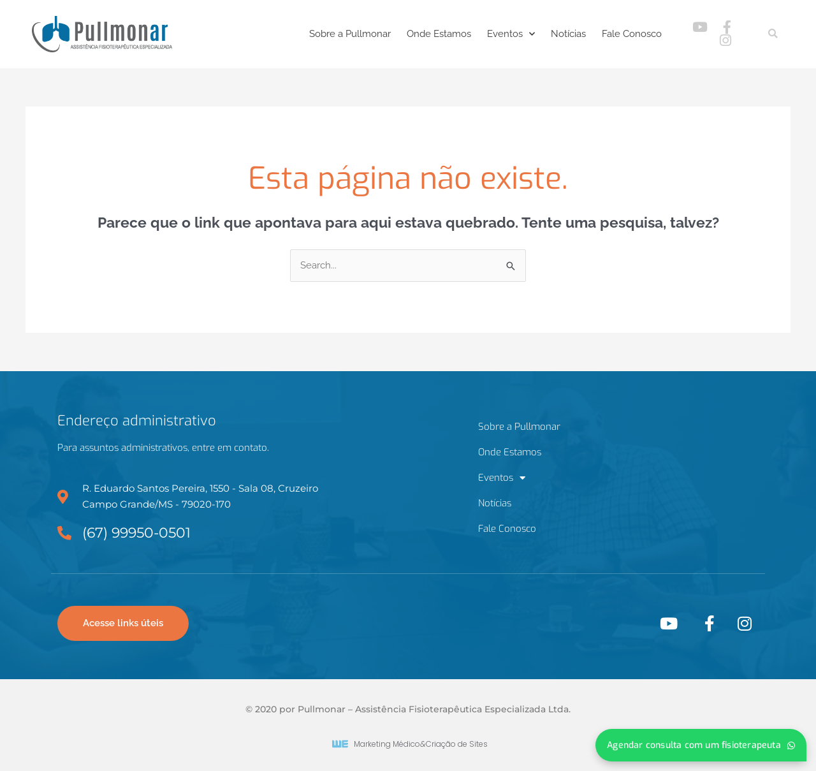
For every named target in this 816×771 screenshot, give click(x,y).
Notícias (568, 34)
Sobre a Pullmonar (350, 34)
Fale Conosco (632, 34)
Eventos (511, 34)
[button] (773, 34)
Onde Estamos (439, 34)
